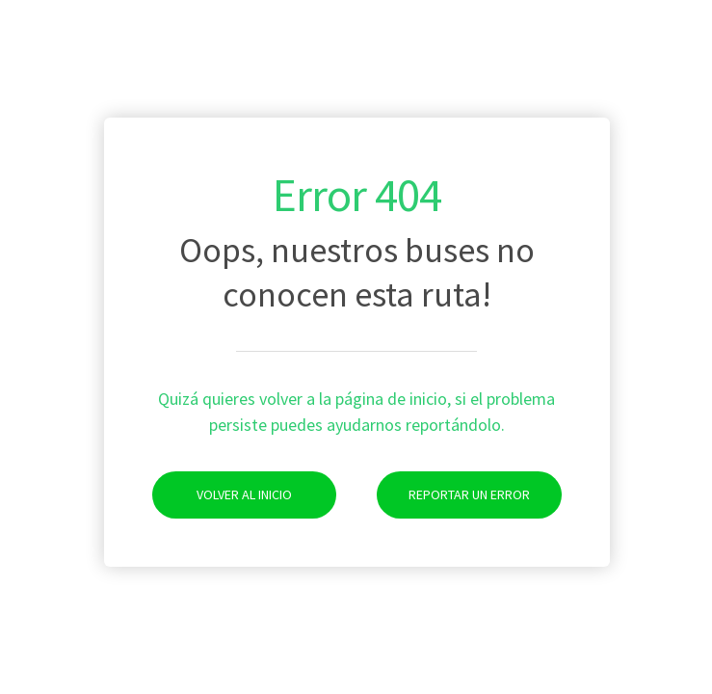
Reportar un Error (453, 494)
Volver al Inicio (222, 494)
